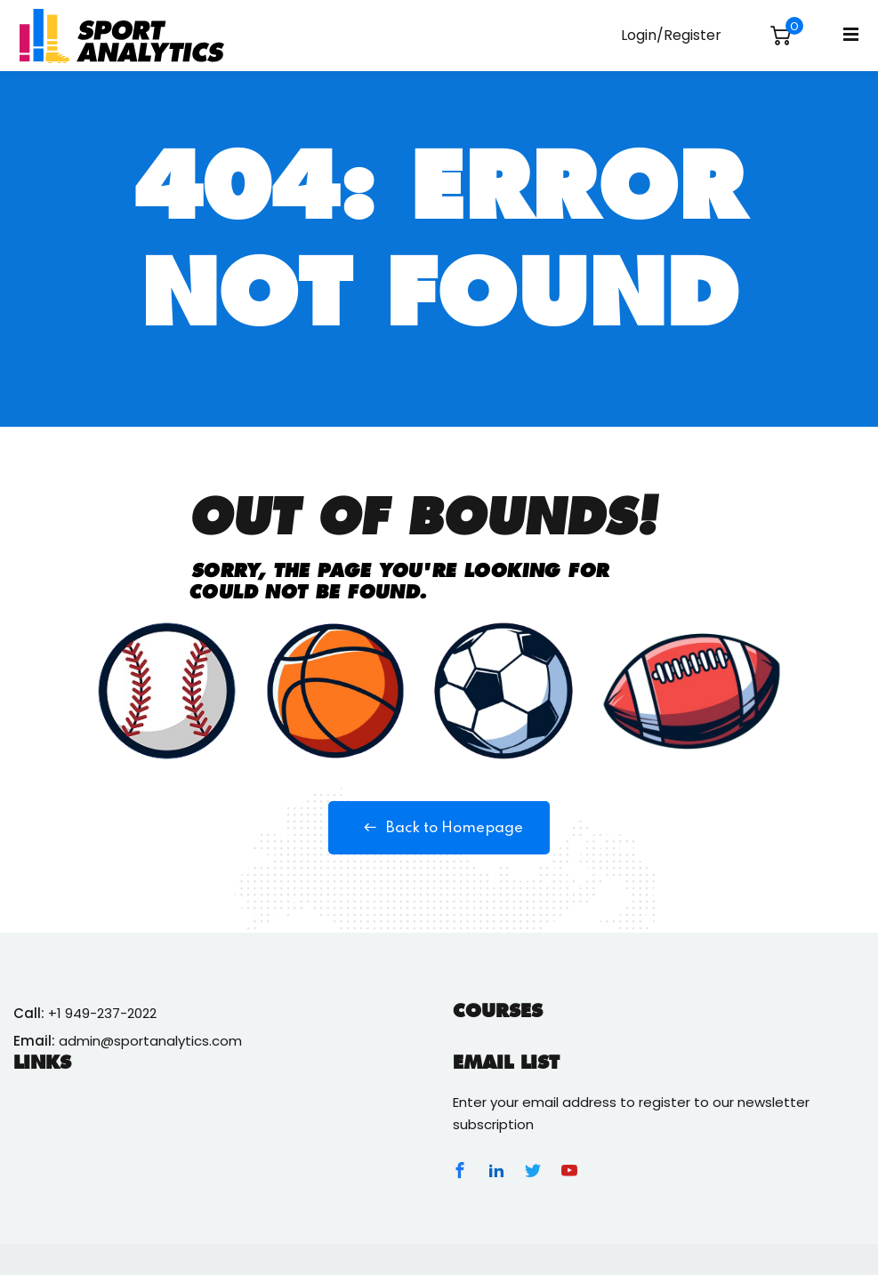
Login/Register (671, 35)
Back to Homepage (439, 828)
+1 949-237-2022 (102, 1013)
